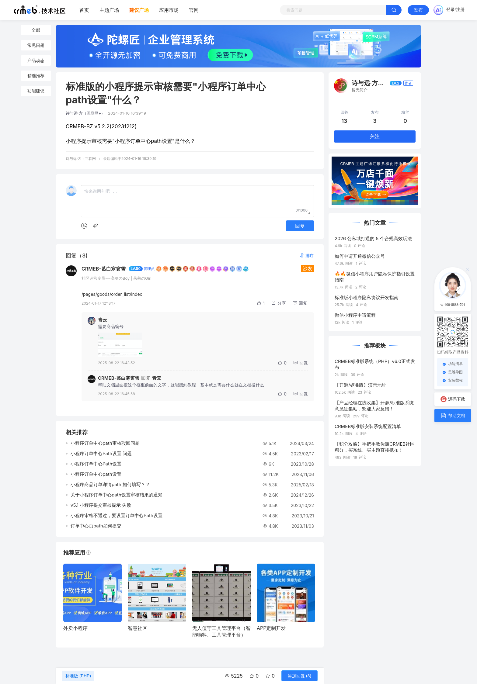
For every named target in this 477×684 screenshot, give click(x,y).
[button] (306, 255)
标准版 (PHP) (78, 675)
